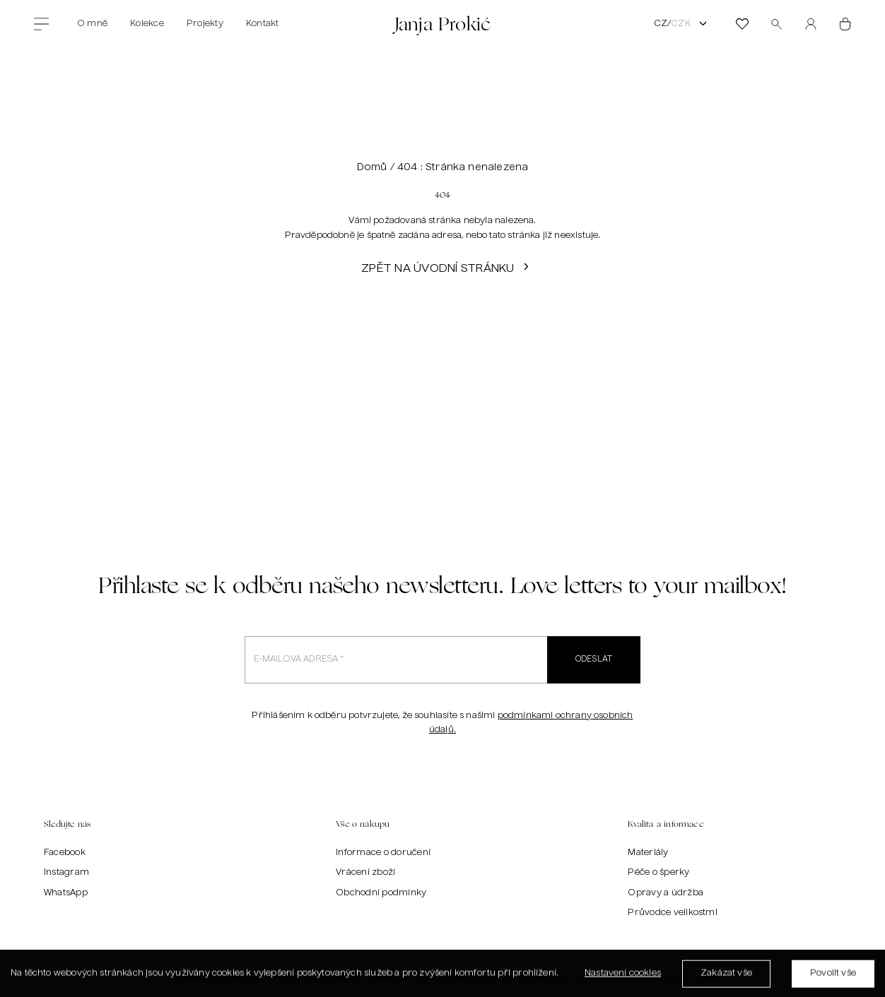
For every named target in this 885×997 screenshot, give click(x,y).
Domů (372, 167)
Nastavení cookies (623, 977)
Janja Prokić (442, 23)
